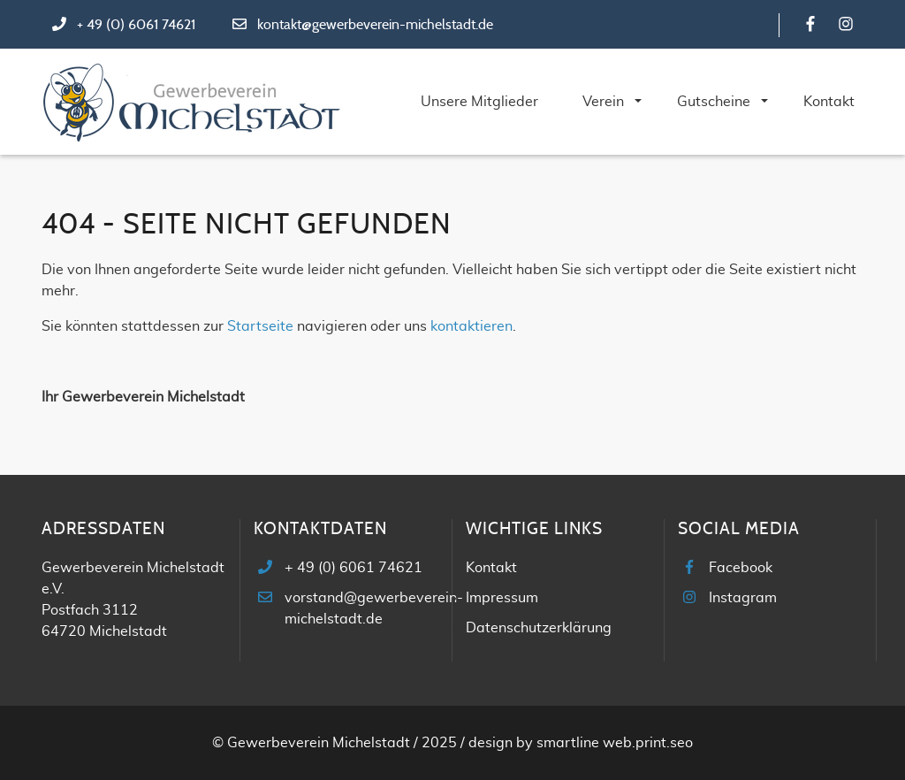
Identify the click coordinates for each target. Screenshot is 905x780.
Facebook (740, 568)
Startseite (260, 326)
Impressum (502, 598)
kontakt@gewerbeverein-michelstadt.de (375, 25)
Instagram (743, 598)
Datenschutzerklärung (539, 628)
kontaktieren (471, 326)
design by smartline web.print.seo (580, 743)
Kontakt (491, 568)
